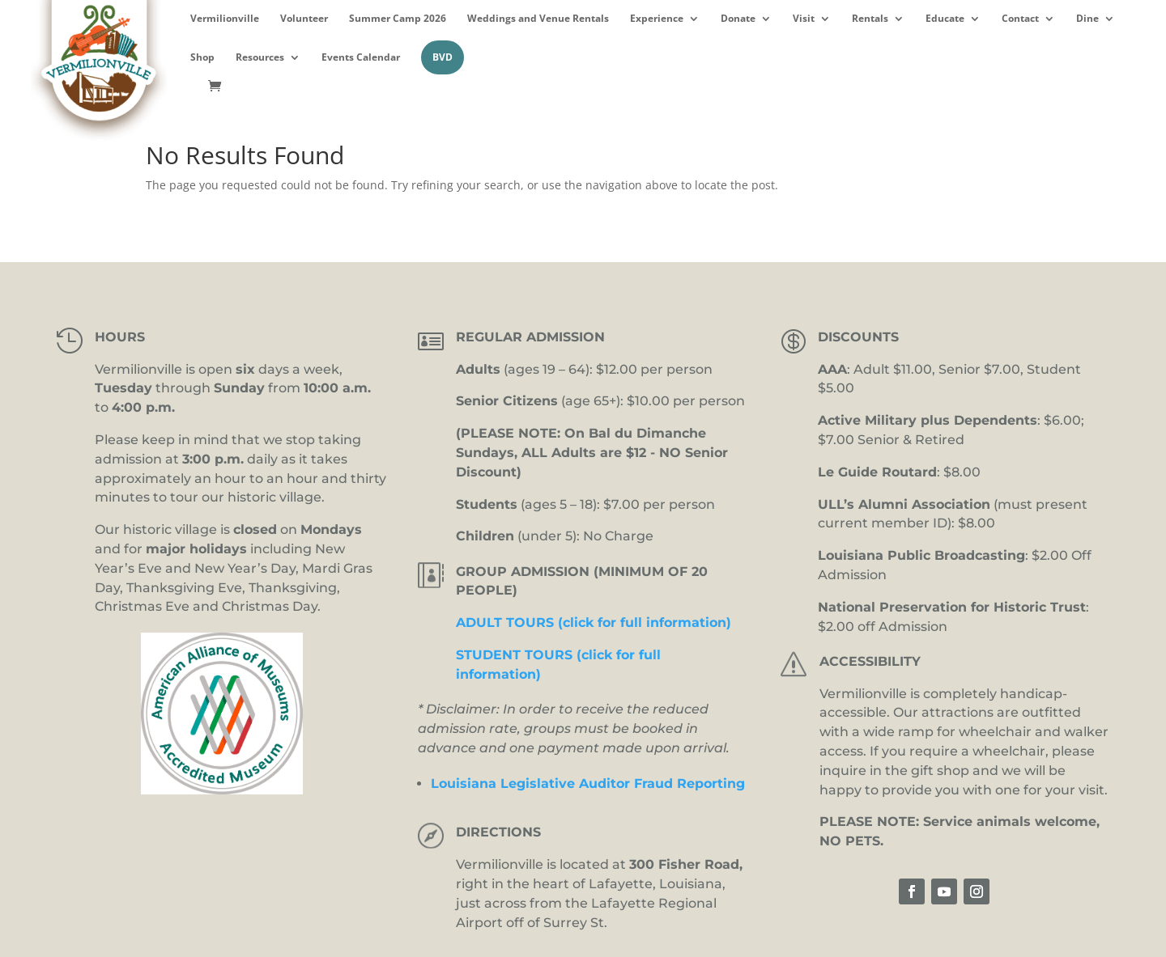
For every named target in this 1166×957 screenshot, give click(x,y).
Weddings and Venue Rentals (538, 18)
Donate (738, 18)
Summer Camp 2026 (397, 18)
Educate (945, 18)
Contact (1020, 18)
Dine (1087, 18)
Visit (804, 18)
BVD (442, 57)
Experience (656, 18)
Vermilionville (224, 18)
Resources (260, 57)
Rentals (870, 18)
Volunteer (304, 18)
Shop (202, 57)
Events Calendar (360, 57)
